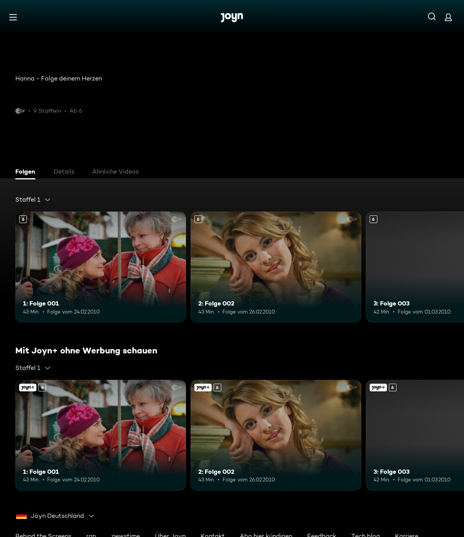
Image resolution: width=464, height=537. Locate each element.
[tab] (27, 172)
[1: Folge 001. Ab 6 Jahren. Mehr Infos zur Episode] (100, 267)
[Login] (448, 17)
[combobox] (33, 200)
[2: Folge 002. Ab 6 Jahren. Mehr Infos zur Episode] (276, 267)
